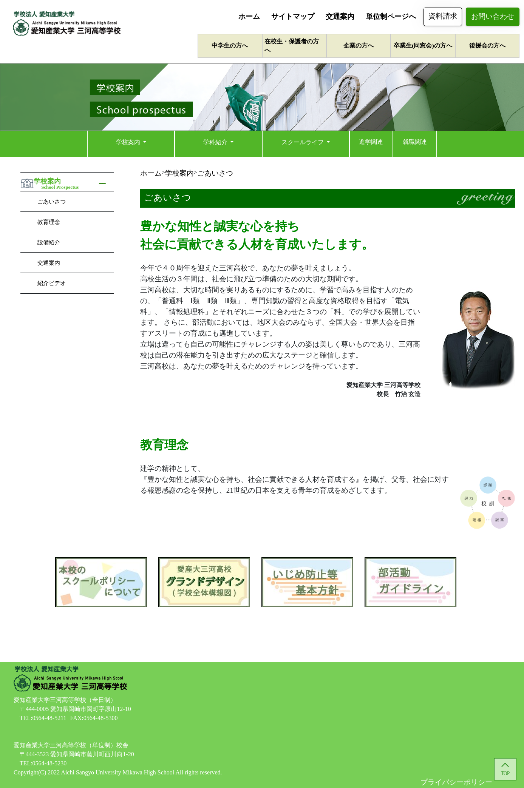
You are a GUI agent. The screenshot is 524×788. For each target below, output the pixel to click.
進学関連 (371, 142)
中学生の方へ (230, 45)
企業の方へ (358, 45)
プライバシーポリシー (456, 782)
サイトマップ (292, 16)
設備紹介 (48, 242)
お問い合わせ (492, 16)
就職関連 (415, 142)
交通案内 (340, 16)
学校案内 (129, 142)
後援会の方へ (487, 45)
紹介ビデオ (51, 283)
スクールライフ (303, 142)
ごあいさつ (51, 201)
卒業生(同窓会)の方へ (423, 45)
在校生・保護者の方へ (291, 45)
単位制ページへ (391, 16)
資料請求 (442, 16)
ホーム (249, 16)
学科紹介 (216, 142)
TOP (505, 773)
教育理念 (48, 222)
